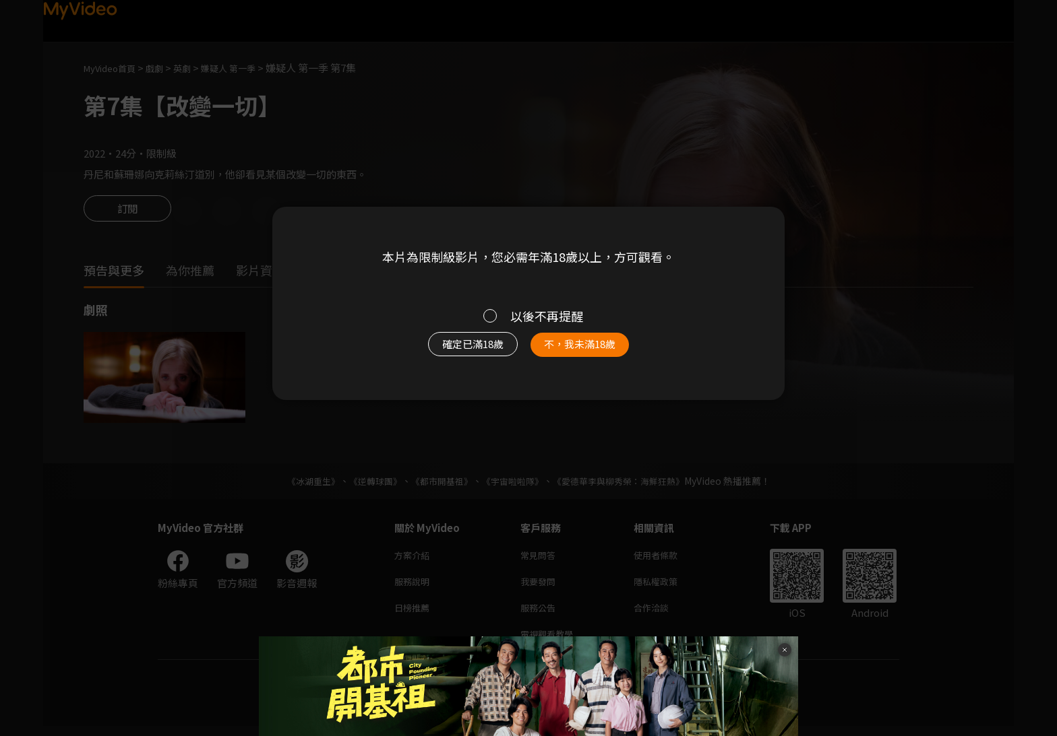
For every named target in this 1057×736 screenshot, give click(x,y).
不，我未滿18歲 (594, 351)
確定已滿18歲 (458, 351)
